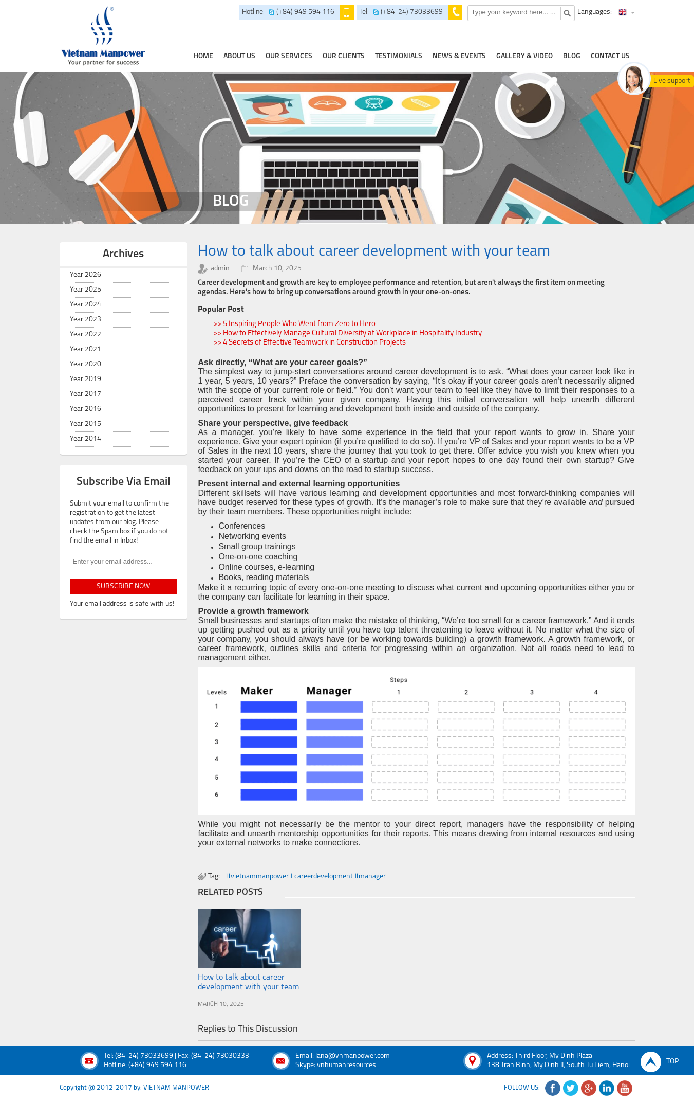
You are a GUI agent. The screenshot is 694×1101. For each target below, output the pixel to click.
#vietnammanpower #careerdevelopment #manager (306, 876)
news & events (459, 56)
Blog (571, 56)
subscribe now (123, 586)
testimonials (398, 56)
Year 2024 (85, 305)
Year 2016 (85, 409)
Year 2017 (85, 394)
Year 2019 (85, 379)
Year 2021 (85, 349)
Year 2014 (85, 439)
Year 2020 (85, 364)
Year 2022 (85, 334)
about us (239, 56)
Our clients (344, 56)
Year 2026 (85, 275)
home (203, 56)
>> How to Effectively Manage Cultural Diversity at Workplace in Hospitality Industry (347, 333)
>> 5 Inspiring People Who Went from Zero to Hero (294, 324)
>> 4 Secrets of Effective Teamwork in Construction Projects (309, 343)
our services (289, 56)
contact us (610, 56)
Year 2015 (85, 424)
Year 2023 (85, 319)
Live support (671, 81)
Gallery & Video (524, 56)
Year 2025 (85, 290)
